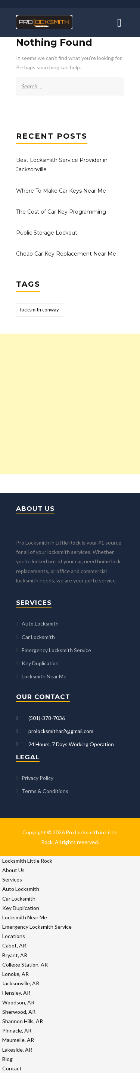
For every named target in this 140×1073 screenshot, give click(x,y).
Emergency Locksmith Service (56, 650)
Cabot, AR (14, 945)
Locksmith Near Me (44, 676)
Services (12, 879)
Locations (13, 936)
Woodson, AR (18, 1002)
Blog (7, 1059)
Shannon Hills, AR (22, 1021)
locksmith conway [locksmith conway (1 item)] (39, 310)
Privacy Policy (37, 778)
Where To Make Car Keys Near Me (61, 190)
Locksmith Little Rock (27, 861)
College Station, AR (25, 964)
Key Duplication (40, 663)
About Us (13, 870)
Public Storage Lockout (46, 232)
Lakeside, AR (17, 1049)
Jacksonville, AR (20, 983)
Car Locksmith (38, 637)
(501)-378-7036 (46, 718)
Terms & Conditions (45, 791)
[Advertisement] (70, 404)
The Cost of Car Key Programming (61, 211)
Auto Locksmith (40, 623)
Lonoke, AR (15, 974)
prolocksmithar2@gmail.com (60, 731)
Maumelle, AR (18, 1040)
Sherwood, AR (18, 1012)
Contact (12, 1068)
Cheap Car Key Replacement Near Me (66, 253)
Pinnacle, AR (16, 1030)
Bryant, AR (14, 955)
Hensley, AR (16, 992)
